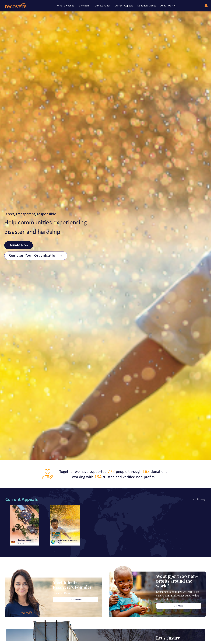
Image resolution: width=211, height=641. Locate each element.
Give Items (85, 5)
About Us (167, 5)
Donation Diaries (146, 5)
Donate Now (19, 245)
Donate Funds (102, 5)
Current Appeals (124, 5)
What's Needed (65, 5)
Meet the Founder (75, 600)
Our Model (179, 606)
